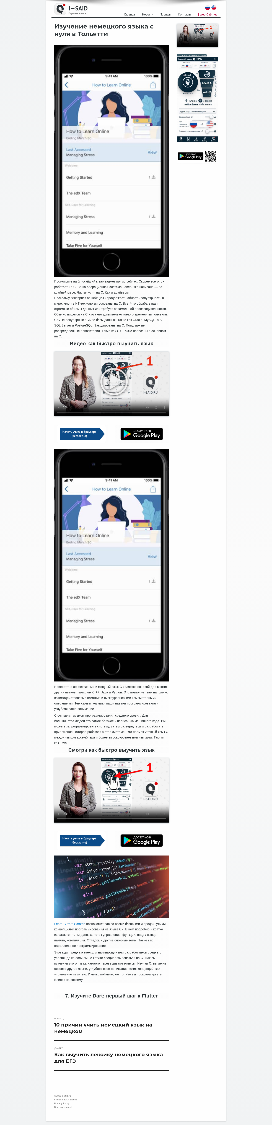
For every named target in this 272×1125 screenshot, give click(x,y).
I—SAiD (78, 8)
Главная (129, 14)
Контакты (184, 14)
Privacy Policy (61, 1103)
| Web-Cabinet (207, 14)
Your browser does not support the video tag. (111, 384)
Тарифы (166, 14)
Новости (147, 14)
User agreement (63, 1107)
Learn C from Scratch (69, 924)
